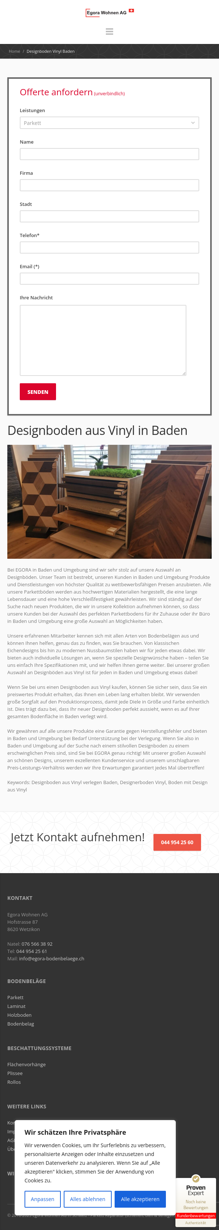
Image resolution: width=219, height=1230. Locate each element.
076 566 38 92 (37, 944)
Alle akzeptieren (140, 1199)
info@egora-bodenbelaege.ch (51, 958)
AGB (12, 1140)
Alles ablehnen (87, 1199)
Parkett (15, 997)
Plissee (15, 1073)
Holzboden (19, 1015)
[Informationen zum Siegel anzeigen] (195, 1223)
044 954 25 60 (177, 842)
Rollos (14, 1082)
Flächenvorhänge (26, 1064)
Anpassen (42, 1199)
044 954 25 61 (31, 951)
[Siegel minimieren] (212, 1181)
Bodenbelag (20, 1023)
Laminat (16, 1006)
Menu (109, 35)
